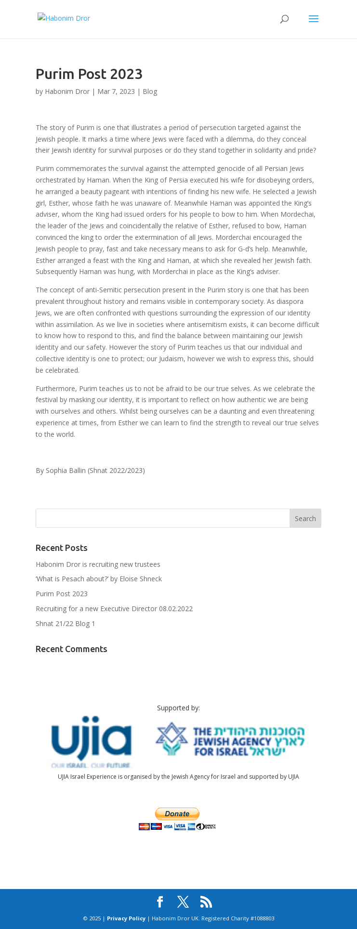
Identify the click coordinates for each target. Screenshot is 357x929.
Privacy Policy (126, 918)
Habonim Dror (67, 91)
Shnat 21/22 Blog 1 (65, 623)
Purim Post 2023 (62, 593)
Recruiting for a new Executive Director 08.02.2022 (114, 608)
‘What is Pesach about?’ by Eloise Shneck (99, 578)
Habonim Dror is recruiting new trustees (98, 564)
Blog (150, 91)
